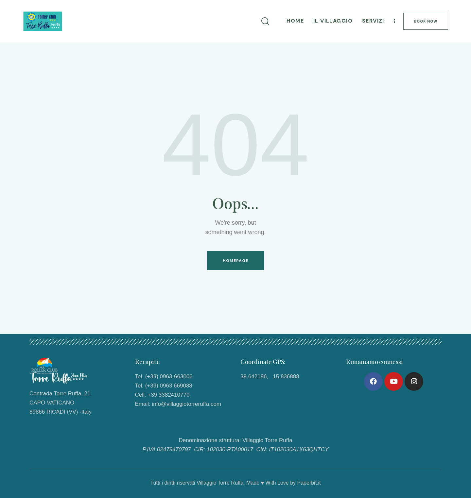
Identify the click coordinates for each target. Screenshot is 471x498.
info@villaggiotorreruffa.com (186, 404)
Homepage (236, 260)
